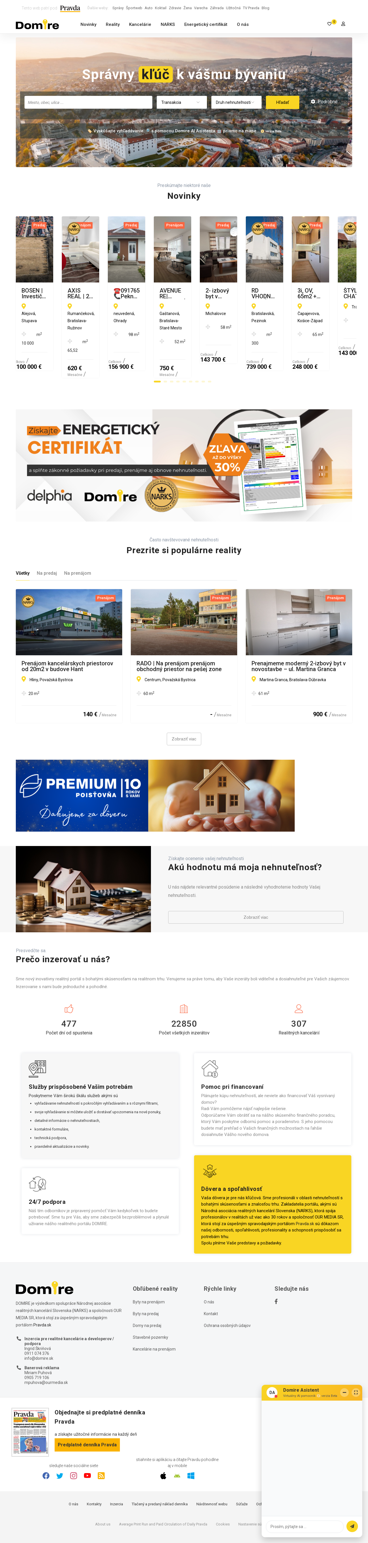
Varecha (201, 8)
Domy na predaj (147, 1297)
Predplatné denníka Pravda (87, 1417)
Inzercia (116, 1476)
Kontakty (94, 1476)
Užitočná (233, 8)
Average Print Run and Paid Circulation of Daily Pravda (163, 1496)
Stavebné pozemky (150, 1309)
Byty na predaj (146, 1286)
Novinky (88, 24)
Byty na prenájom (149, 1274)
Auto (149, 8)
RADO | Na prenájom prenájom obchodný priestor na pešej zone (179, 638)
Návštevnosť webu (211, 1476)
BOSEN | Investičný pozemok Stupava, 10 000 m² (59, 293)
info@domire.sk (38, 1330)
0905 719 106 (36, 1350)
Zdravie (175, 8)
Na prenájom (77, 545)
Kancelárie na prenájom (154, 1321)
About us (102, 1496)
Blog (265, 8)
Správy (118, 8)
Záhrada (217, 8)
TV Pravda (251, 8)
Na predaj (47, 545)
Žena (187, 8)
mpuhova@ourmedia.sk (46, 1354)
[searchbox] (89, 102)
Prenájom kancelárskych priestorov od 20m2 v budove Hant (67, 638)
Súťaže (242, 1476)
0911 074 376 (36, 1325)
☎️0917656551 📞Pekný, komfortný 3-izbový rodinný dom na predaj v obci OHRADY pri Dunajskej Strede (298, 293)
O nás (243, 24)
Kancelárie (140, 24)
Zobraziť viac (184, 711)
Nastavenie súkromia (255, 1496)
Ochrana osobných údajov (227, 1297)
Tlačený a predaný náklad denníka (160, 1476)
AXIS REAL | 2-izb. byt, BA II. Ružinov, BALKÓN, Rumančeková (178, 293)
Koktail (160, 8)
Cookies (223, 1496)
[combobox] (88, 102)
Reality (113, 24)
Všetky (23, 545)
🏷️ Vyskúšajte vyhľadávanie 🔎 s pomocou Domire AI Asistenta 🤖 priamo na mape (171, 130)
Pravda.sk (305, 1195)
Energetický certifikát (205, 24)
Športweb (134, 8)
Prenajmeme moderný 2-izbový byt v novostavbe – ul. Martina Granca (299, 638)
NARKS (168, 24)
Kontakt (211, 1286)
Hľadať (282, 102)
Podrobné (324, 101)
